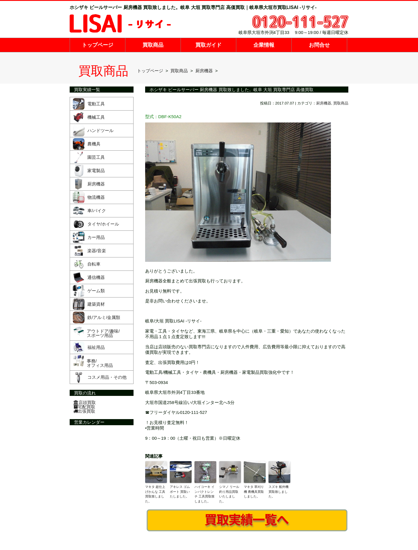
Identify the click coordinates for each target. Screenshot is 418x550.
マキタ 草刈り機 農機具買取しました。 (254, 491)
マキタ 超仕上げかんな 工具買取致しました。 (155, 494)
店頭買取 (84, 402)
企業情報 (263, 45)
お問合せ (319, 45)
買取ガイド (208, 45)
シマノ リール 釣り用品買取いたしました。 (229, 494)
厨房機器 (323, 103)
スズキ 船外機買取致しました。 (279, 491)
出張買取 (84, 411)
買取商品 (153, 45)
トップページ (97, 45)
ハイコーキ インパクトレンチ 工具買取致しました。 (204, 494)
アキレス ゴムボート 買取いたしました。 (180, 491)
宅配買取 (84, 406)
